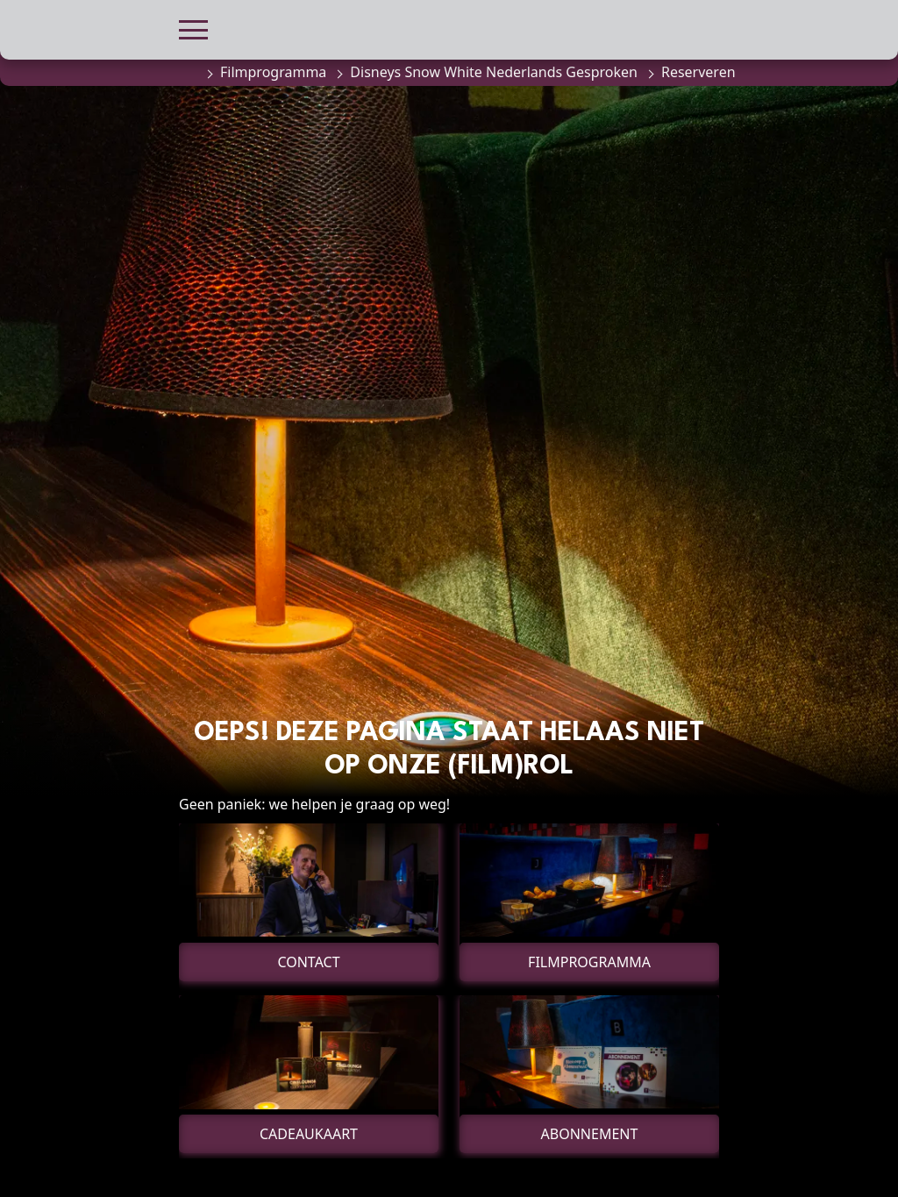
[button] (193, 28)
